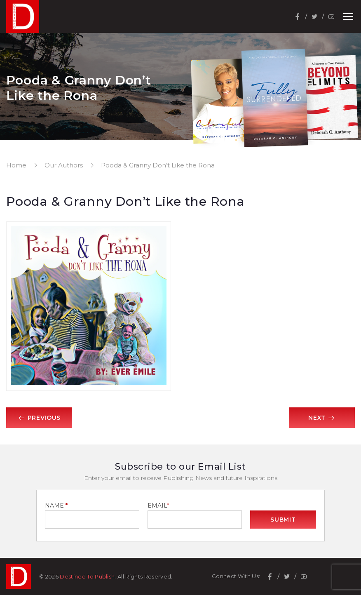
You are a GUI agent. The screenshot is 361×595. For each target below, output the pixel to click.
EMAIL (158, 505)
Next (321, 417)
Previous (39, 417)
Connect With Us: (236, 576)
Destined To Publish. (88, 576)
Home (16, 165)
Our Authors (64, 165)
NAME (56, 505)
